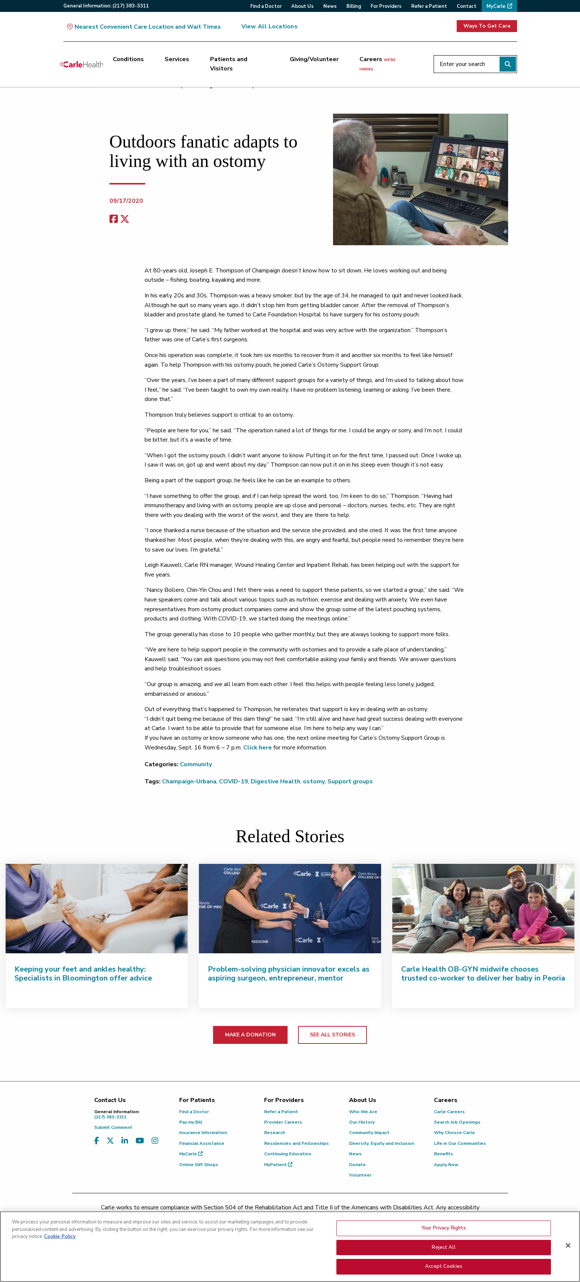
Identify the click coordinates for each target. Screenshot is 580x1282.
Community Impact (369, 1133)
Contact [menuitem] (466, 6)
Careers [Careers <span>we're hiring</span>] (377, 63)
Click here (257, 747)
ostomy (314, 781)
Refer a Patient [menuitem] (429, 6)
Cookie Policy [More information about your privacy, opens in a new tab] (60, 1237)
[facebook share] (114, 219)
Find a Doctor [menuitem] (266, 6)
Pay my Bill (190, 1122)
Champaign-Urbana (189, 781)
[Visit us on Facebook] (96, 1141)
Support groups (350, 781)
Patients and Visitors (228, 64)
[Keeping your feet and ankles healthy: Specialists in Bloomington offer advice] (97, 908)
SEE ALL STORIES (332, 1034)
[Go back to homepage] (82, 64)
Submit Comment (113, 1127)
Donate (357, 1165)
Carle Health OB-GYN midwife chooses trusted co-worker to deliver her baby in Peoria (483, 973)
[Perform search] (508, 64)
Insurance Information (203, 1133)
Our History (362, 1122)
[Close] (568, 1246)
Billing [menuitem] (353, 6)
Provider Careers (283, 1122)
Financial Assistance (201, 1143)
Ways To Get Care (486, 25)
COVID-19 (233, 781)
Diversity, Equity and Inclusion (381, 1143)
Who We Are (363, 1112)
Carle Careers (449, 1112)
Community (196, 764)
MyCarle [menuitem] (495, 6)
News (355, 1154)
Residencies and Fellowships (296, 1143)
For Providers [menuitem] (386, 6)
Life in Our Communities (460, 1143)
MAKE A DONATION (250, 1034)
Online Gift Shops (198, 1165)
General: (106, 6)
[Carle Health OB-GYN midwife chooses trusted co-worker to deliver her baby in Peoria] (483, 908)
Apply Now (446, 1165)
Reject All (443, 1248)
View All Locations (269, 26)
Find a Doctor (194, 1112)
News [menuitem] (330, 6)
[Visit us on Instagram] (155, 1141)
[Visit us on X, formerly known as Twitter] (110, 1141)
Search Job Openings (457, 1122)
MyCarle (191, 1154)
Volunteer (360, 1175)
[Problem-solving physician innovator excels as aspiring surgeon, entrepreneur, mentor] (290, 908)
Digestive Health (275, 781)
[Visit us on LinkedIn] (124, 1141)
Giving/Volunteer (314, 59)
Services (177, 59)
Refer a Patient (281, 1112)
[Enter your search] (475, 64)
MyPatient (278, 1165)
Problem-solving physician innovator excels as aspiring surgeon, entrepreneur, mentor (289, 973)
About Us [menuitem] (302, 6)
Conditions (128, 59)
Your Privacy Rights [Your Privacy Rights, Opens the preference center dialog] (443, 1229)
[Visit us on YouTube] (140, 1141)
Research (274, 1133)
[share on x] (125, 219)
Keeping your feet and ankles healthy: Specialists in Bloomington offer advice (83, 973)
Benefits (443, 1154)
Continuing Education (287, 1154)
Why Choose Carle (454, 1133)
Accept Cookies (443, 1267)
